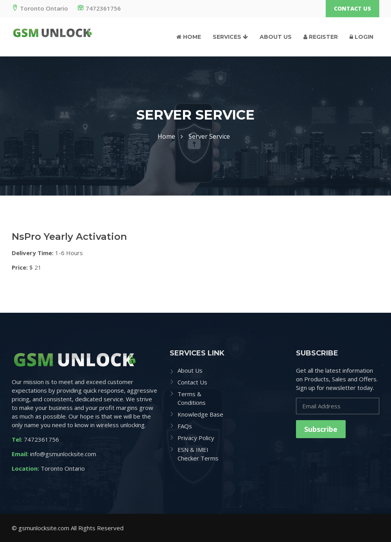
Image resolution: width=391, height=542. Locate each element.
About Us (276, 36)
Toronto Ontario (40, 8)
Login (361, 36)
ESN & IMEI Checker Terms (198, 454)
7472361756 (99, 8)
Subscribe (320, 429)
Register (320, 36)
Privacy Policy (196, 438)
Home (188, 36)
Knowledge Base (200, 414)
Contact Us (352, 8)
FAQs (185, 426)
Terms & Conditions (192, 398)
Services (230, 36)
